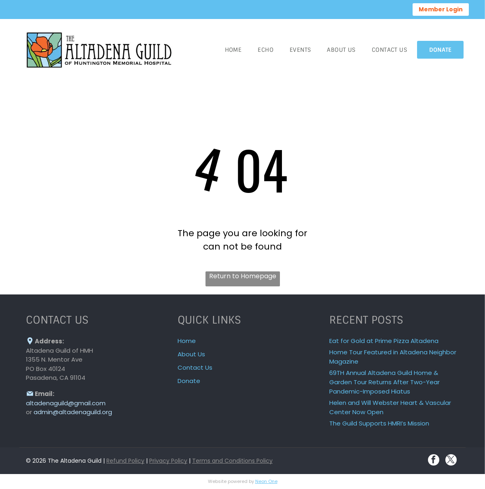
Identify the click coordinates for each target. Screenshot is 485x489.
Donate (189, 381)
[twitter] (451, 461)
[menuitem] (233, 49)
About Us (191, 354)
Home (187, 341)
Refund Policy (125, 461)
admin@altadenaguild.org (73, 412)
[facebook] (433, 461)
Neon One (266, 481)
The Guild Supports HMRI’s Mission (379, 423)
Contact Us (195, 367)
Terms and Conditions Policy (232, 461)
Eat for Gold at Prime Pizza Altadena (383, 341)
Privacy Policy (168, 461)
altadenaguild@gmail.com (66, 403)
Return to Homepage (242, 276)
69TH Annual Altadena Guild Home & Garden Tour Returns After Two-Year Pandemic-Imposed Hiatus (384, 382)
